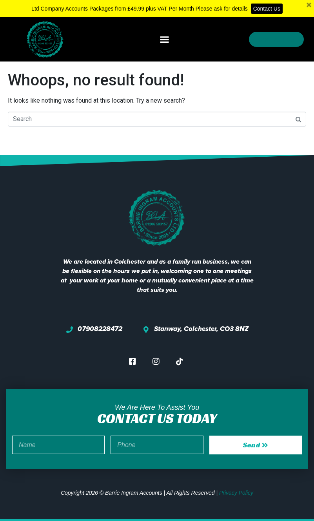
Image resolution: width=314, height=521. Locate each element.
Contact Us (266, 8)
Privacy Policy (236, 493)
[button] (164, 39)
